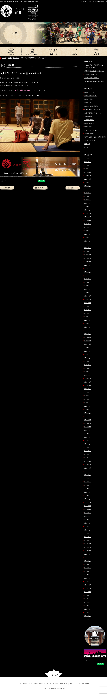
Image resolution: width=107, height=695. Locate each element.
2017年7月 (87, 519)
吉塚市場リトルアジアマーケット (94, 113)
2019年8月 (87, 433)
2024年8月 (87, 227)
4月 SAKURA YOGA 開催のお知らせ (95, 81)
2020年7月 (87, 396)
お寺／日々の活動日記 (91, 106)
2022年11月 (87, 299)
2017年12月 (87, 502)
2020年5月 (87, 403)
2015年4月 (87, 612)
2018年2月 (87, 495)
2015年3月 (87, 616)
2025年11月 (87, 175)
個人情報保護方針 (102, 1)
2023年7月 (87, 272)
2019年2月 (87, 454)
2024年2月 (87, 248)
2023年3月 (87, 285)
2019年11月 (87, 423)
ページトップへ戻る (53, 673)
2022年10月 (87, 303)
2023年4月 (87, 282)
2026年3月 (87, 162)
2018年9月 (87, 471)
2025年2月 (87, 206)
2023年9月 (87, 265)
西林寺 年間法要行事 (90, 96)
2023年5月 (87, 279)
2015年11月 (87, 588)
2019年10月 (87, 427)
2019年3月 (87, 451)
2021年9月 (87, 347)
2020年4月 (87, 406)
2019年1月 (87, 458)
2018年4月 (87, 488)
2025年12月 (87, 172)
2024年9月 (87, 224)
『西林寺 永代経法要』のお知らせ (94, 71)
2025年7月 (87, 189)
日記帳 (84, 1)
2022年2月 (87, 330)
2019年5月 (87, 444)
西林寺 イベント (89, 92)
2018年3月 (87, 492)
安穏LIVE (87, 144)
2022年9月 (87, 306)
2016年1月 (87, 581)
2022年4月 (87, 323)
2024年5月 (87, 237)
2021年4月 (87, 365)
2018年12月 (87, 461)
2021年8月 (87, 351)
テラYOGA (16, 58)
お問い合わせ (73, 684)
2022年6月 (87, 317)
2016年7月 (87, 561)
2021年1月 (87, 375)
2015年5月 (87, 609)
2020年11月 (87, 382)
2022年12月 (87, 296)
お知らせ (91, 1)
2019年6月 (87, 440)
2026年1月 (87, 169)
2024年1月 (87, 251)
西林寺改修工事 (89, 120)
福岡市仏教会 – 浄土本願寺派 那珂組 (95, 137)
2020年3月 (87, 409)
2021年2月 (87, 371)
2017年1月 (87, 540)
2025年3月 (87, 203)
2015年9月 (87, 595)
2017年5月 (87, 526)
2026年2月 (87, 165)
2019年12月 (87, 420)
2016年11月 (87, 547)
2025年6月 (87, 193)
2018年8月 (87, 475)
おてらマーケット (89, 140)
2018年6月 (87, 482)
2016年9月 (87, 554)
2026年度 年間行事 (53, 51)
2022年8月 (87, 310)
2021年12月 (87, 337)
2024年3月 (87, 244)
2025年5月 (87, 196)
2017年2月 (87, 537)
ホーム (4, 58)
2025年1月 (87, 210)
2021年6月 (87, 358)
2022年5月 (87, 320)
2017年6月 (87, 523)
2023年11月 (87, 258)
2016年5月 (87, 568)
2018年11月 (87, 464)
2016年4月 (87, 571)
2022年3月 (87, 327)
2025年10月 (87, 179)
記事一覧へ (40, 188)
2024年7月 (87, 230)
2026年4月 (87, 158)
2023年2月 (87, 289)
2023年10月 (87, 261)
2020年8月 (87, 392)
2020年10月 (87, 385)
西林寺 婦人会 (88, 127)
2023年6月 (87, 275)
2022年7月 (87, 313)
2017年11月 (87, 506)
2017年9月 (87, 513)
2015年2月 (87, 619)
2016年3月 (87, 574)
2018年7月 (87, 478)
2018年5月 (87, 485)
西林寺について (32, 51)
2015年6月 (87, 605)
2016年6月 (87, 564)
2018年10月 (87, 468)
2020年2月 (87, 413)
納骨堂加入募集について (96, 51)
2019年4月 (87, 447)
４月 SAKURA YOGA (90, 74)
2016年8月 (87, 557)
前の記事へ (7, 188)
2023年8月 (87, 268)
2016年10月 (87, 550)
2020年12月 (87, 378)
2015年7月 (87, 602)
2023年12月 (87, 255)
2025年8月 (87, 186)
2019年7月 (87, 437)
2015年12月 (87, 585)
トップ (10, 51)
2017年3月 (87, 533)
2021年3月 (87, 368)
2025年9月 (87, 182)
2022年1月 (87, 334)
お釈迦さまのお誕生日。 (91, 78)
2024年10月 (87, 220)
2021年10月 (87, 344)
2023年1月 (87, 292)
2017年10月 (87, 509)
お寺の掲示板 (88, 116)
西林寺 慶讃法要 (89, 123)
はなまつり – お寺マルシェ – (92, 109)
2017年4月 (87, 530)
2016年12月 (87, 544)
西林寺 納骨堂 (88, 99)
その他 (86, 147)
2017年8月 (87, 516)
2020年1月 (87, 416)
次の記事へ (73, 188)
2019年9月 (87, 430)
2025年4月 (87, 200)
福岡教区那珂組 (89, 133)
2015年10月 (87, 592)
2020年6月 (87, 399)
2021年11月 (87, 341)
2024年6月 (87, 234)
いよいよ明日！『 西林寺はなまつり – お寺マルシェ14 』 (95, 66)
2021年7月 (87, 354)
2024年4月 (87, 241)
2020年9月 (87, 389)
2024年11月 (87, 217)
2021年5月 (87, 361)
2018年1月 (87, 499)
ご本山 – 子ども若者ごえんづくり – (94, 130)
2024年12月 (87, 213)
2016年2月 (87, 578)
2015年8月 (87, 599)
